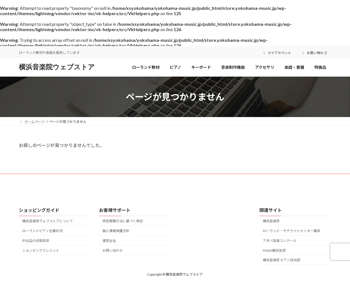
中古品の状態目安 (35, 241)
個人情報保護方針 (115, 231)
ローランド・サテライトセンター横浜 (291, 231)
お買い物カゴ (314, 53)
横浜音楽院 (271, 221)
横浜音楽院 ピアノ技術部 (281, 260)
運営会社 (109, 241)
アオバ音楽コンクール (280, 241)
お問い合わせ (112, 250)
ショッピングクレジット (40, 250)
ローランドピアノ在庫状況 (42, 231)
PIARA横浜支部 (274, 250)
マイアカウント (276, 53)
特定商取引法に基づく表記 (122, 221)
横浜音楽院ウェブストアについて (47, 221)
